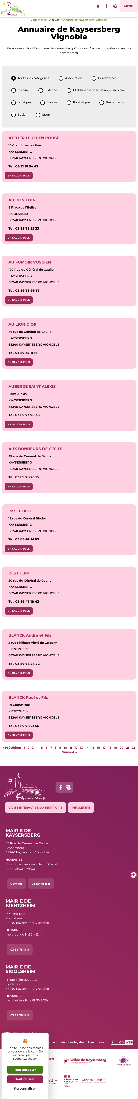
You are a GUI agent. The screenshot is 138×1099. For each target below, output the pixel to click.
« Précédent (11, 753)
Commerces (107, 83)
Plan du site (96, 1047)
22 (133, 753)
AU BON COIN (22, 205)
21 (127, 753)
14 (87, 753)
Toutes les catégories (33, 83)
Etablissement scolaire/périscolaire (99, 95)
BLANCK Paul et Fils (28, 702)
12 (76, 753)
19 (115, 753)
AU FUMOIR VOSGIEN (29, 267)
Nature (52, 107)
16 (98, 753)
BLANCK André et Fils (29, 640)
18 (109, 753)
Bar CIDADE (20, 516)
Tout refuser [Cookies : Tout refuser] (25, 1079)
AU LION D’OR (22, 329)
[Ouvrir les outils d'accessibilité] (134, 875)
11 (71, 753)
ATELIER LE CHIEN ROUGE (33, 143)
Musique (24, 107)
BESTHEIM (18, 578)
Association (73, 83)
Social (22, 119)
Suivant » (69, 757)
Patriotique (81, 107)
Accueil (54, 24)
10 (65, 753)
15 (92, 753)
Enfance (51, 95)
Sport (46, 119)
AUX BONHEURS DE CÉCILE (35, 454)
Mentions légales (72, 1047)
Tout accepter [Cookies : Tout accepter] (25, 1070)
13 (81, 753)
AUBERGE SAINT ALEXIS (32, 391)
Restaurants (115, 107)
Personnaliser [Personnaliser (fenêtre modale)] (25, 1088)
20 (122, 753)
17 (104, 753)
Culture (23, 95)
